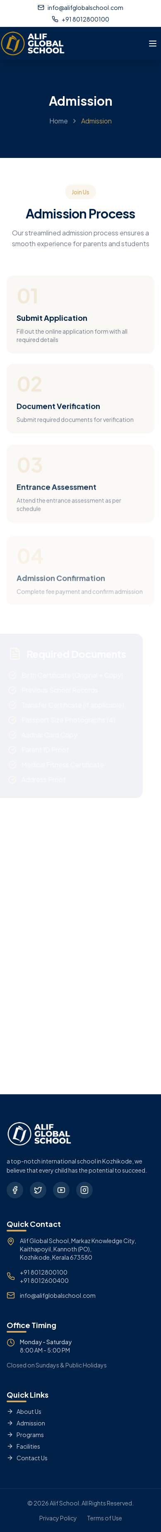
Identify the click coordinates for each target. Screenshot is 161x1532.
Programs (25, 1434)
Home (58, 126)
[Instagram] (84, 1190)
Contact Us (27, 1458)
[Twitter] (38, 1190)
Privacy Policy (58, 1518)
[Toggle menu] (152, 43)
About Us (24, 1411)
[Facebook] (15, 1190)
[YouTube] (61, 1190)
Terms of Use (104, 1518)
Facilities (23, 1446)
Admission (26, 1423)
